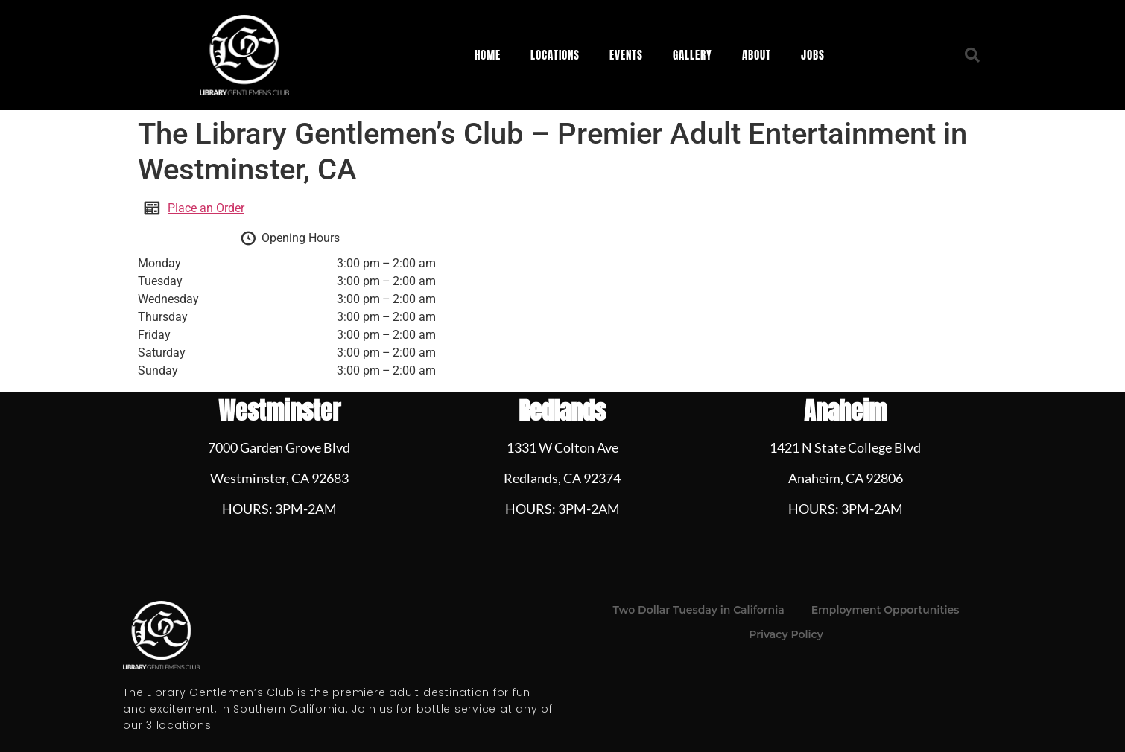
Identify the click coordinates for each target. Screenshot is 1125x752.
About (756, 54)
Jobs (813, 54)
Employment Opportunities (885, 609)
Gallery (692, 54)
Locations (555, 54)
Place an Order (206, 208)
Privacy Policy (786, 634)
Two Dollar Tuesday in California (699, 609)
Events (626, 54)
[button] (972, 55)
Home (488, 54)
